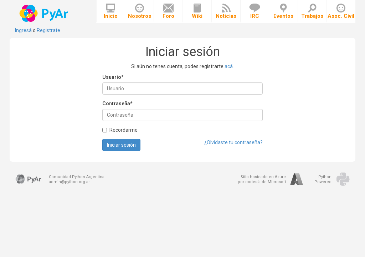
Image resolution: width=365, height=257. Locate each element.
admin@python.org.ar (69, 182)
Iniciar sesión (121, 145)
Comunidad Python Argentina (76, 177)
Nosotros (139, 11)
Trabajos (312, 11)
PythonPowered (322, 179)
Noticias (226, 11)
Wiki (197, 11)
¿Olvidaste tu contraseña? (233, 142)
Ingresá (23, 30)
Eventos (283, 11)
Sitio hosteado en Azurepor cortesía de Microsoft (262, 179)
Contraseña (117, 103)
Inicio (111, 11)
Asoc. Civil (341, 11)
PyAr (44, 13)
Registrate (48, 30)
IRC (254, 11)
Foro (168, 11)
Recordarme (120, 130)
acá (229, 66)
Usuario (113, 77)
